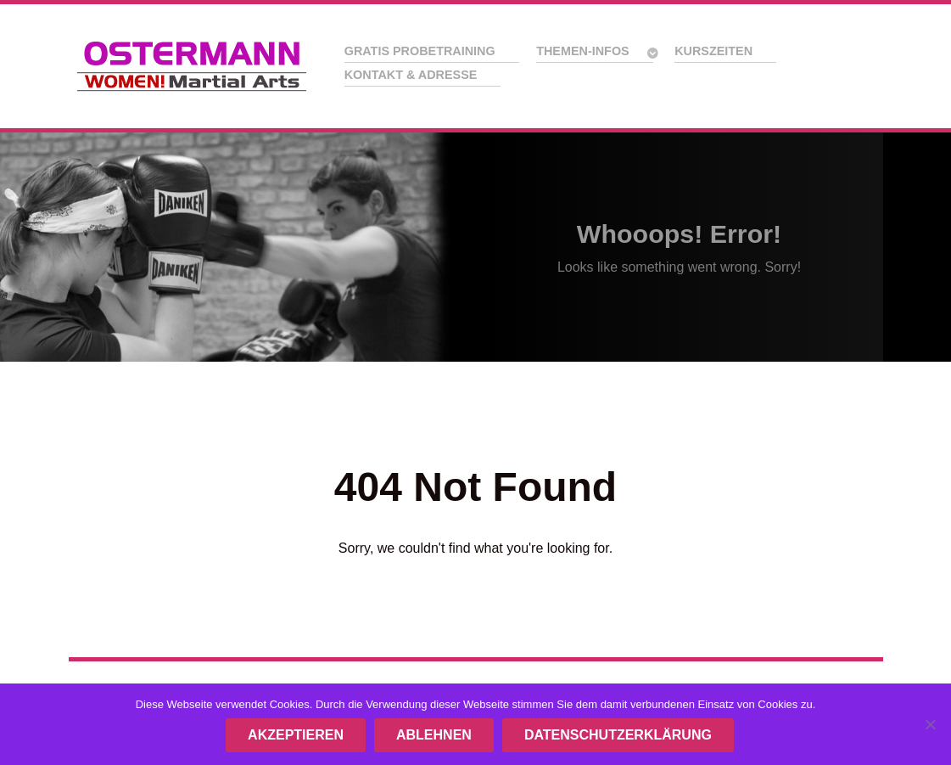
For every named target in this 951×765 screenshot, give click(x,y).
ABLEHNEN (434, 735)
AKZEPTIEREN (296, 735)
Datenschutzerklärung (618, 735)
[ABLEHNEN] (929, 724)
